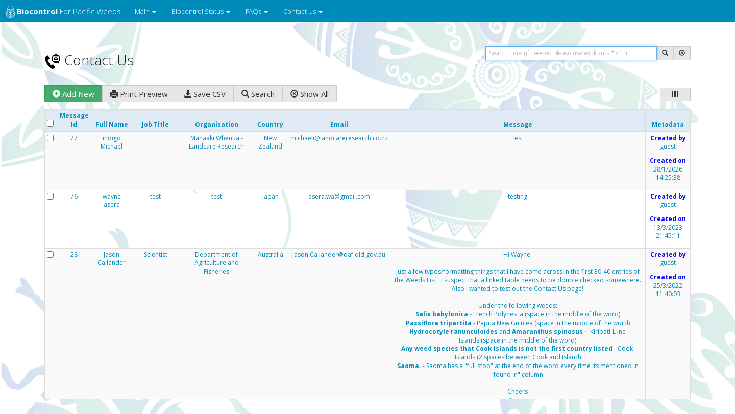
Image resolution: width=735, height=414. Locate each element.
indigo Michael (111, 142)
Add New (73, 94)
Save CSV (205, 94)
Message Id (74, 120)
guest (668, 146)
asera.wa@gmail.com (339, 196)
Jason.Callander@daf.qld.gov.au (338, 254)
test (517, 138)
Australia (270, 255)
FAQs (257, 11)
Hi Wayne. (518, 332)
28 (74, 255)
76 (74, 196)
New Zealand (270, 142)
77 (74, 138)
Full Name (111, 124)
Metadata (668, 124)
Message (517, 124)
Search (258, 94)
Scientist (155, 255)
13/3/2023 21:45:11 (667, 232)
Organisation (216, 124)
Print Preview (139, 94)
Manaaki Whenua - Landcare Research (216, 142)
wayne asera (112, 200)
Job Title (155, 124)
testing (517, 196)
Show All (309, 94)
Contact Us (303, 11)
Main (145, 11)
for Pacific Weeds (63, 12)
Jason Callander (111, 259)
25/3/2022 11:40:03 (667, 290)
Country (270, 124)
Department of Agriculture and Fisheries (216, 263)
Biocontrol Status (201, 11)
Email (339, 124)
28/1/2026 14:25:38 (667, 173)
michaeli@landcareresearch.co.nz (339, 138)
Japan (270, 196)
